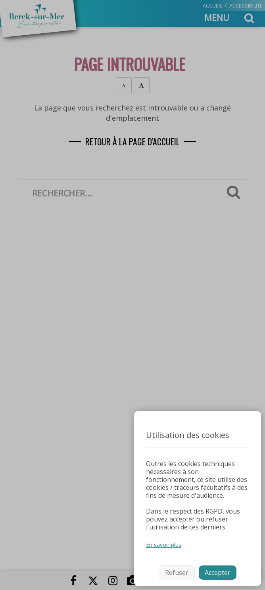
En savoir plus (163, 544)
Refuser (176, 572)
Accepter (217, 572)
